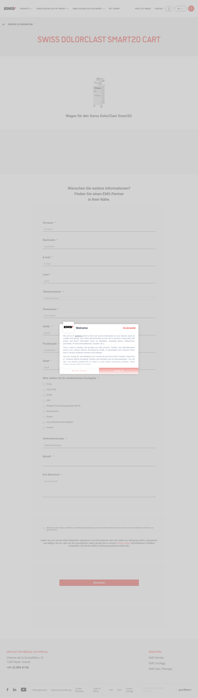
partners (78, 336)
